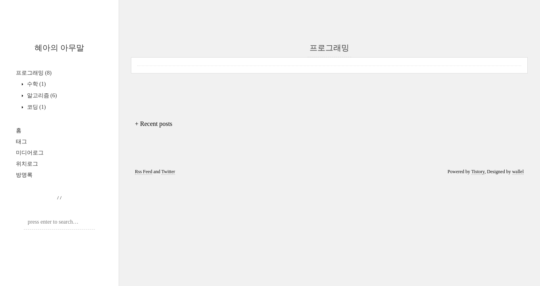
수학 (35, 84)
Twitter (168, 171)
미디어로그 (30, 153)
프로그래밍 (34, 73)
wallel (518, 171)
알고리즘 (41, 96)
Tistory (477, 171)
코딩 (35, 107)
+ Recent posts (153, 123)
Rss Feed (143, 171)
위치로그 (27, 164)
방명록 (24, 175)
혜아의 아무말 (59, 47)
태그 (21, 142)
